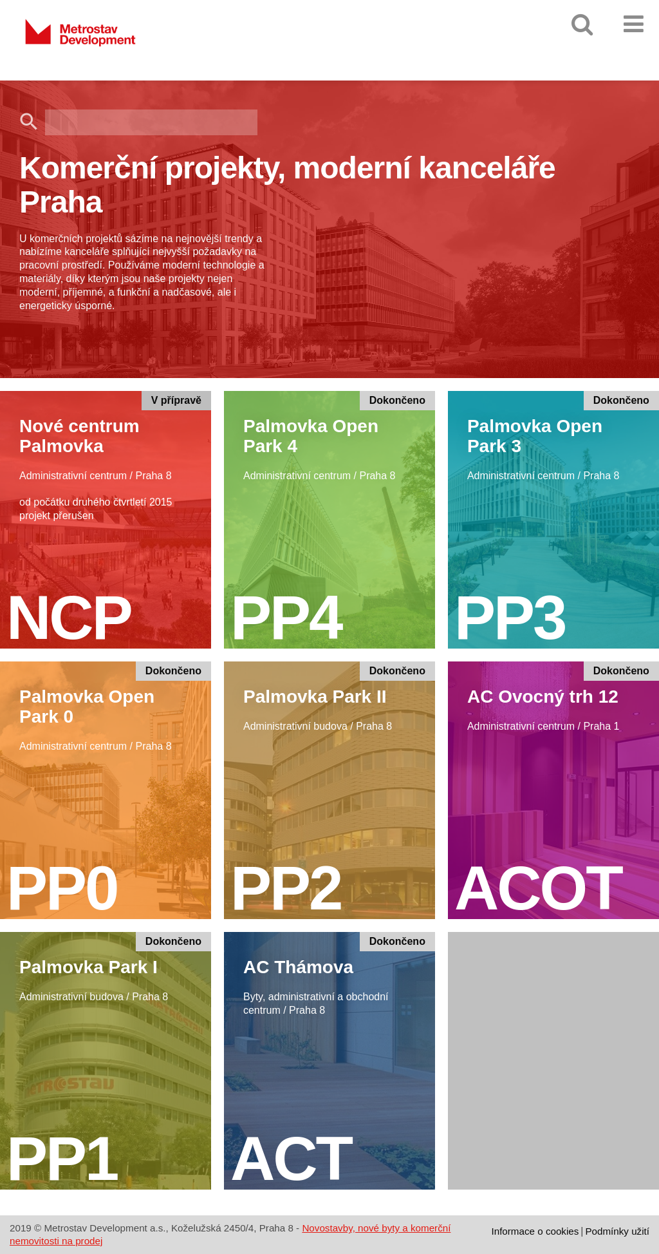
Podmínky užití (617, 1231)
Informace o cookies (535, 1231)
